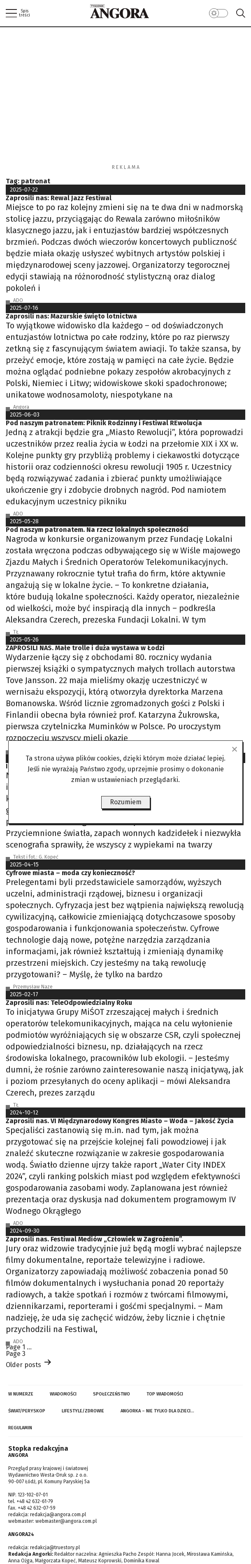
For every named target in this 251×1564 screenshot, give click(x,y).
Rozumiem (126, 802)
